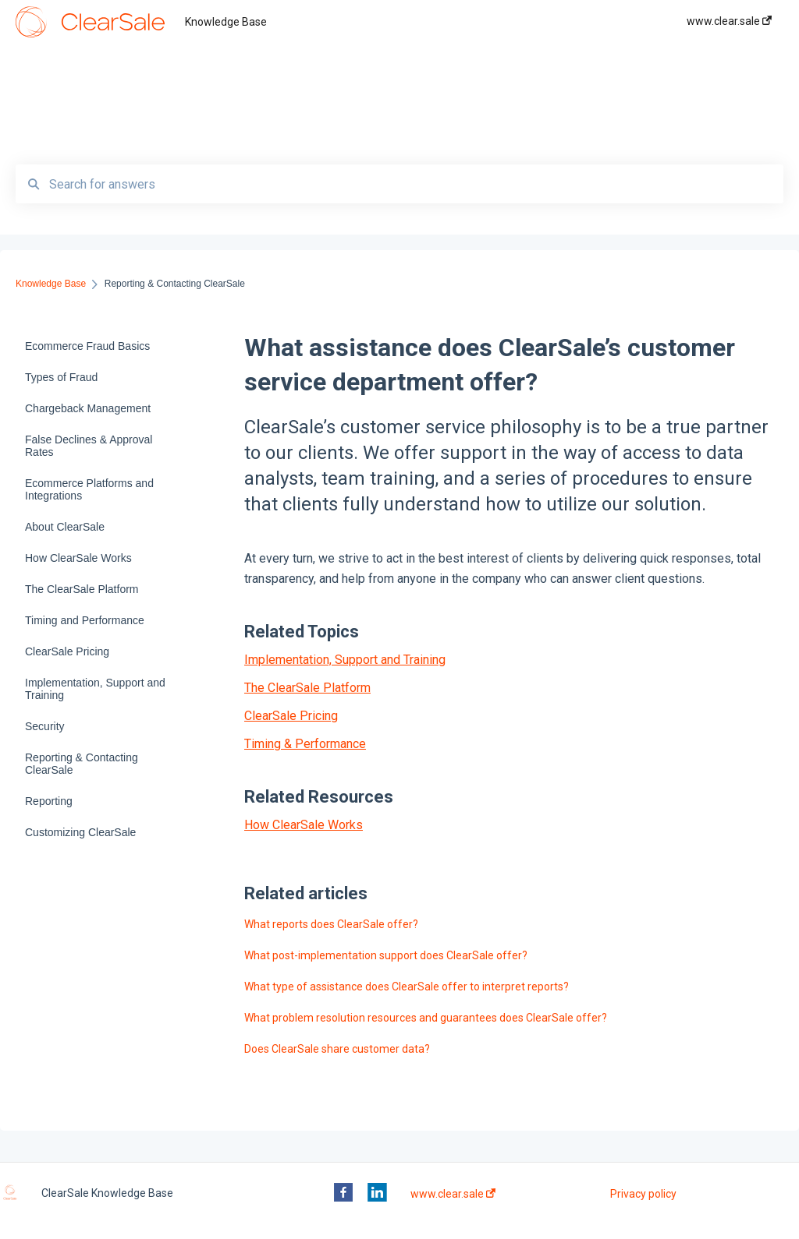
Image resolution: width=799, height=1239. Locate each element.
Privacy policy (643, 1194)
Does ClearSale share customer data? (337, 1049)
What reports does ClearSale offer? (331, 924)
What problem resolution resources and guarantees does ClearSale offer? (425, 1017)
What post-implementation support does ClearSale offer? (385, 955)
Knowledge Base (226, 22)
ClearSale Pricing (291, 715)
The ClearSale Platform (307, 687)
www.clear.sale (452, 1194)
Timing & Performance (305, 743)
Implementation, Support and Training (345, 659)
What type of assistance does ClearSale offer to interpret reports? (406, 986)
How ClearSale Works (303, 824)
